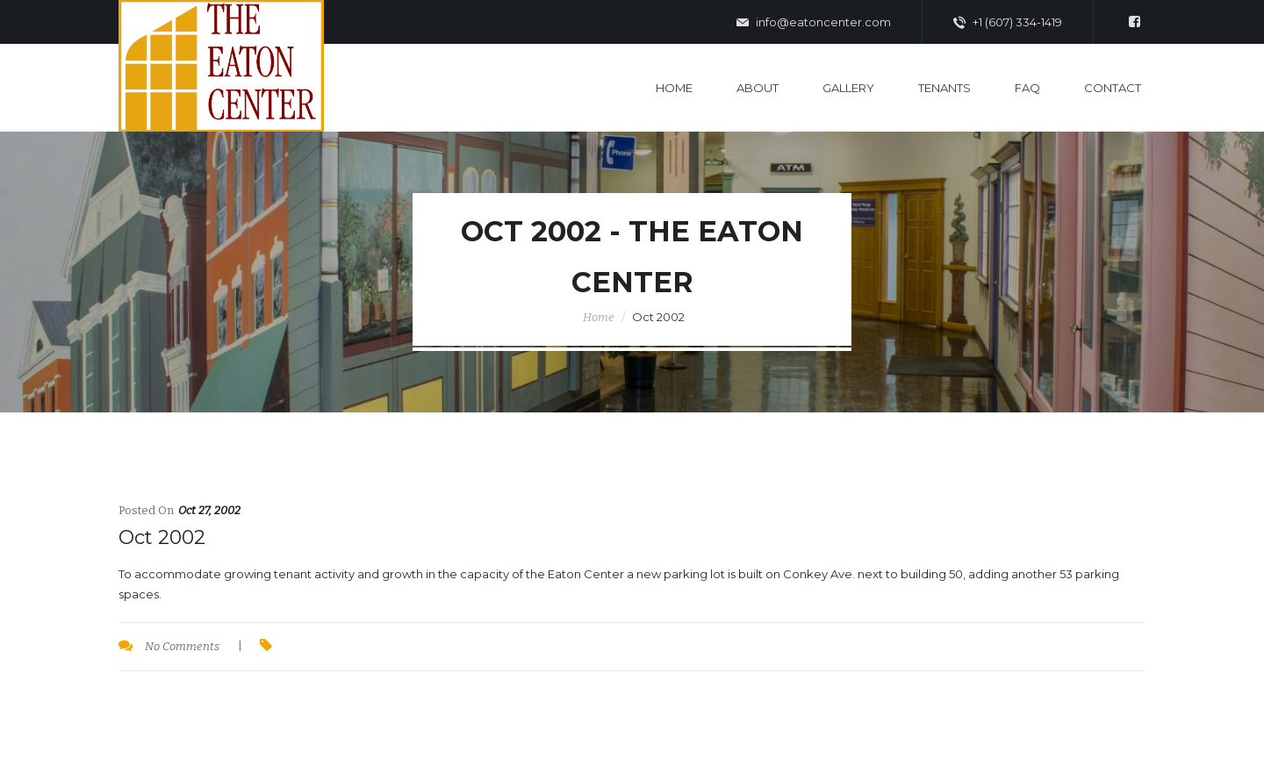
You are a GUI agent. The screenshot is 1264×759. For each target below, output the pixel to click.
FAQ (1027, 88)
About (757, 88)
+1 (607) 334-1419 (1007, 23)
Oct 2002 (161, 537)
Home (674, 88)
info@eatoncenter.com (813, 23)
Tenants (944, 88)
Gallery (848, 88)
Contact (1112, 88)
